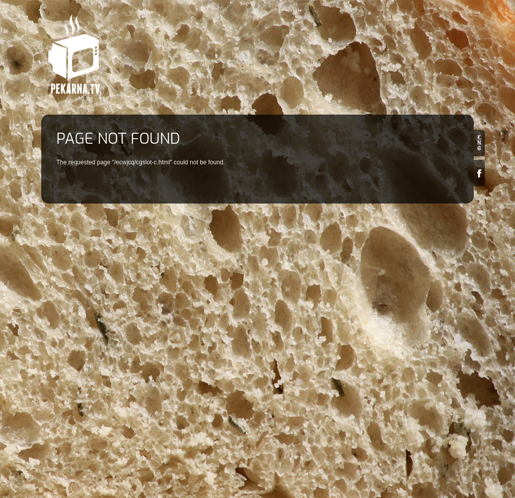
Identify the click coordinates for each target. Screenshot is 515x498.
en (479, 143)
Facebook (479, 173)
